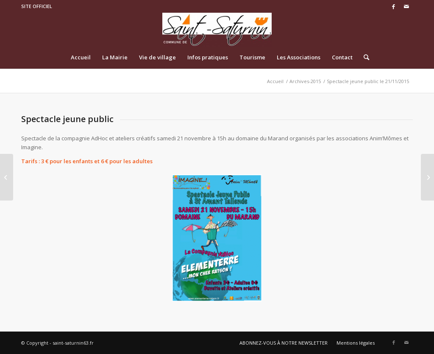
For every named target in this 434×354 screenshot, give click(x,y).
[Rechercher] (363, 57)
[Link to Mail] (406, 6)
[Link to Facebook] (393, 6)
